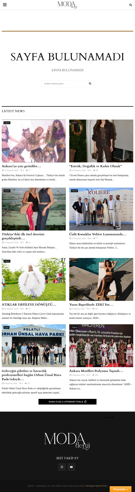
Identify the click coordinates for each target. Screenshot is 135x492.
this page (109, 417)
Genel (6, 327)
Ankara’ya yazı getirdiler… (21, 166)
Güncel (6, 123)
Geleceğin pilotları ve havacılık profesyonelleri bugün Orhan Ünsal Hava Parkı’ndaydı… (31, 375)
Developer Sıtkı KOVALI (96, 486)
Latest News (13, 111)
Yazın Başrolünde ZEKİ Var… (91, 304)
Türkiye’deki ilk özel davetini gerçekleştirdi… (23, 236)
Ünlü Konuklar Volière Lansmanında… (98, 234)
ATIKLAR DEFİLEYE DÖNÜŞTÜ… (29, 304)
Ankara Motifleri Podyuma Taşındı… (96, 371)
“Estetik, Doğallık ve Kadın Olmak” (95, 166)
